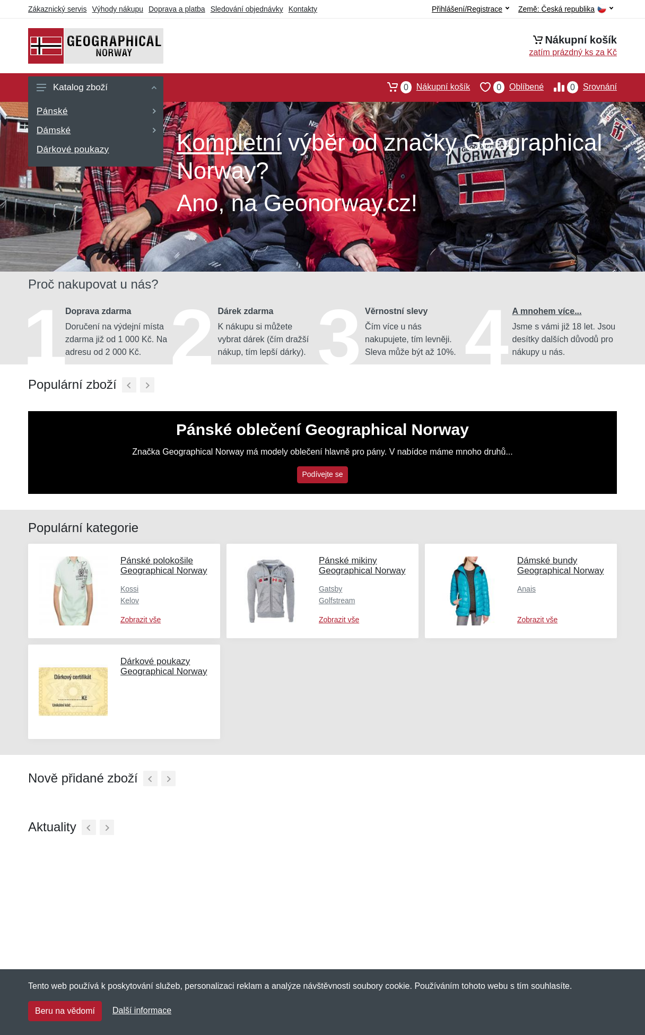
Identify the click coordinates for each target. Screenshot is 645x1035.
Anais (526, 589)
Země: (565, 9)
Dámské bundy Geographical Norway (560, 565)
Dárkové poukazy (73, 149)
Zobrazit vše (140, 619)
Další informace (141, 1010)
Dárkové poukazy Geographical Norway (163, 666)
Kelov (129, 600)
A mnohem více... (547, 311)
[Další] (147, 385)
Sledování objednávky (247, 9)
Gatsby (330, 589)
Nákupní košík (423, 87)
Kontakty (303, 9)
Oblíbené (507, 87)
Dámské (96, 130)
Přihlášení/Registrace (470, 9)
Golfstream (337, 600)
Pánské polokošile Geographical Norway (163, 565)
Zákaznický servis (57, 9)
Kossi (129, 589)
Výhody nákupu (117, 9)
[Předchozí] (129, 385)
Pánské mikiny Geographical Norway (362, 565)
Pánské (96, 111)
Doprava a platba (177, 9)
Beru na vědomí (65, 1010)
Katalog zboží (96, 87)
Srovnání (580, 87)
